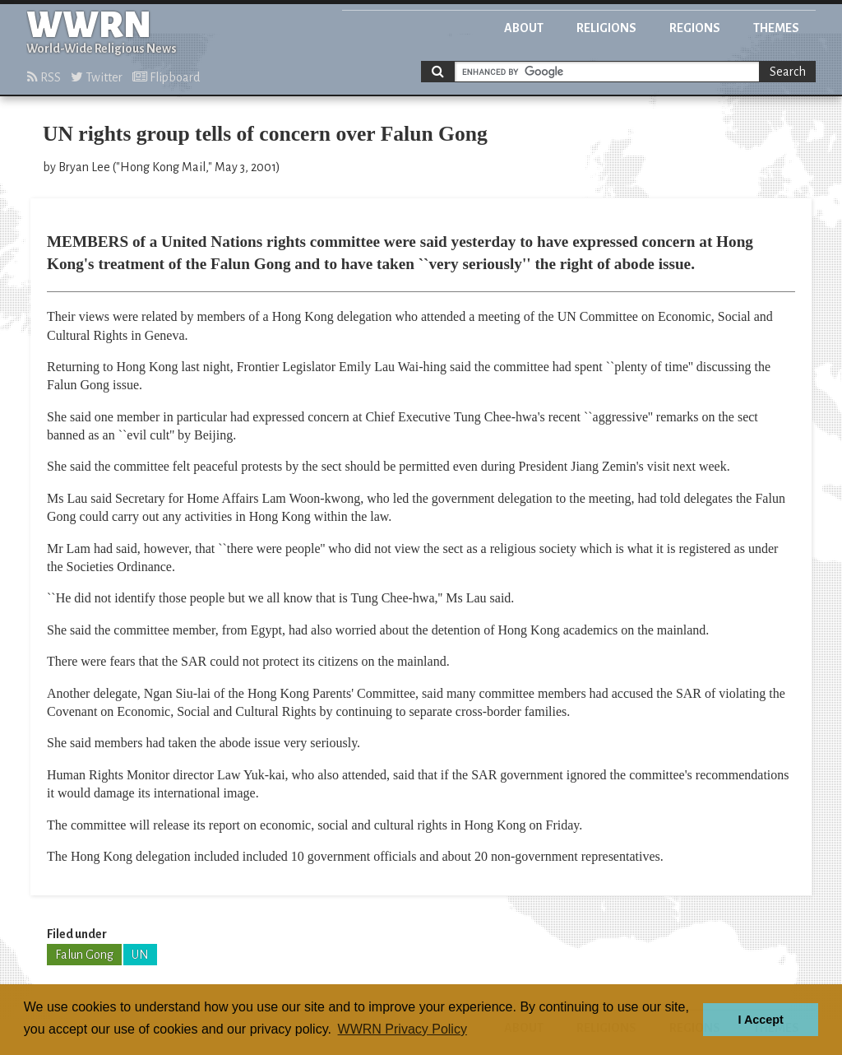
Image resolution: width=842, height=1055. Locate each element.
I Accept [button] (760, 1019)
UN (140, 954)
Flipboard (166, 77)
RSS (44, 77)
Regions (694, 28)
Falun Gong (84, 954)
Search (788, 71)
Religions (606, 28)
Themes (776, 28)
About (524, 28)
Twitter (97, 77)
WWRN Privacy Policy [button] (402, 1029)
